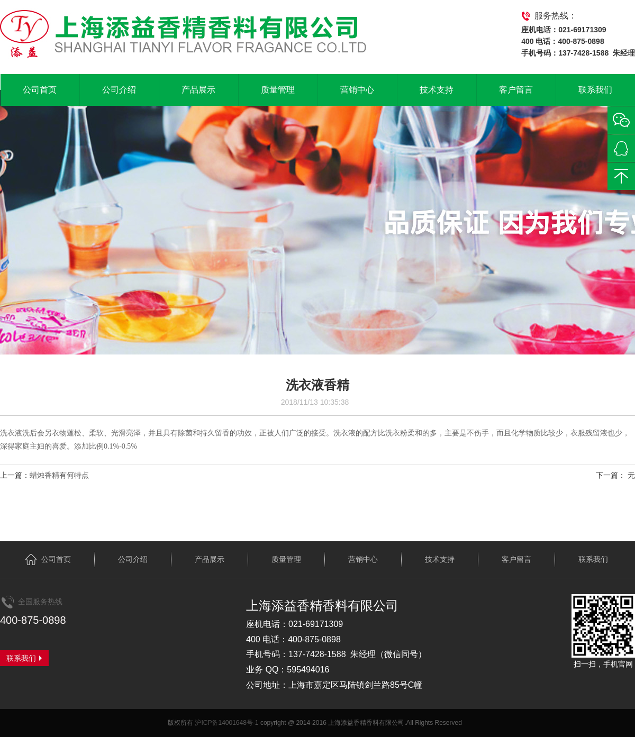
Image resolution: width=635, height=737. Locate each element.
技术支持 (436, 89)
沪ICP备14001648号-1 (226, 722)
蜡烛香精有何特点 (59, 475)
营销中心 (357, 89)
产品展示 (198, 89)
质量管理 (278, 89)
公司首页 (40, 89)
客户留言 (516, 89)
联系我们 (595, 89)
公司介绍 (119, 89)
